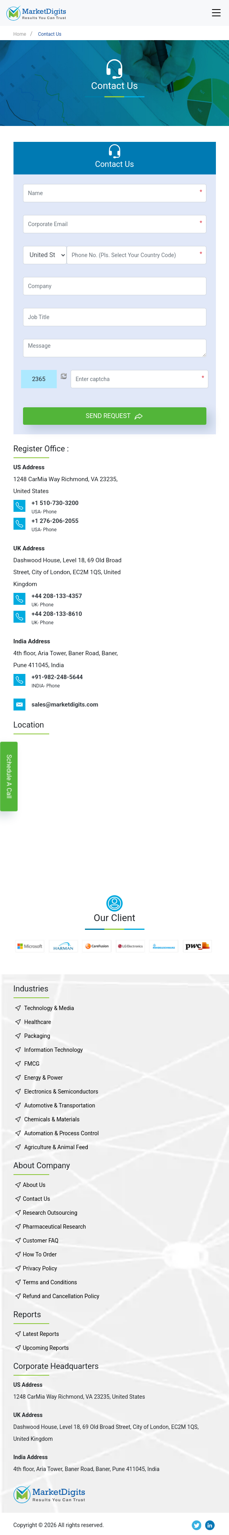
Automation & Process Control (61, 1133)
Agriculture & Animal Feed (56, 1147)
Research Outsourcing (50, 1213)
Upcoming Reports (46, 1348)
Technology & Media (49, 1008)
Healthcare (37, 1022)
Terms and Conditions (50, 1282)
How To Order (40, 1254)
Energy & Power (43, 1077)
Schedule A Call (9, 776)
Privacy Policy (40, 1268)
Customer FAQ (41, 1240)
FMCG (32, 1064)
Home (19, 34)
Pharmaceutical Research (54, 1226)
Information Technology (53, 1050)
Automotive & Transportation (59, 1105)
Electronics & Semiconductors (61, 1091)
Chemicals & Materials (51, 1119)
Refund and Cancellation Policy (61, 1296)
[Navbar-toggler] (216, 13)
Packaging (37, 1036)
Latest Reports (41, 1334)
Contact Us (50, 34)
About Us (34, 1185)
